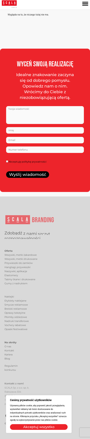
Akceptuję (27, 161)
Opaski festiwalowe (15, 330)
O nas (7, 347)
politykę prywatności (34, 161)
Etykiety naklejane (15, 302)
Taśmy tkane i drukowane (19, 280)
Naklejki (9, 298)
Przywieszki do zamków (18, 264)
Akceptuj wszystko (38, 427)
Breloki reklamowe (15, 310)
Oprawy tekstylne (14, 314)
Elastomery (11, 276)
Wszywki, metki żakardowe (20, 256)
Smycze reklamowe (16, 306)
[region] (39, 414)
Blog (7, 360)
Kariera (8, 356)
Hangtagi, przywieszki (17, 268)
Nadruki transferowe (16, 322)
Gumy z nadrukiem (15, 284)
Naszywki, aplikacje (15, 272)
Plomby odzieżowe (15, 318)
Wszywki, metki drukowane (20, 260)
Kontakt (9, 351)
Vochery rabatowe (15, 326)
